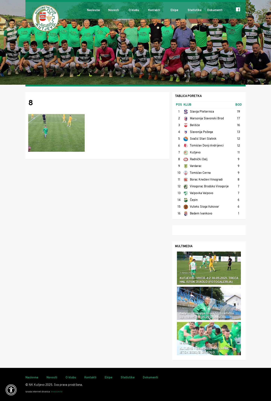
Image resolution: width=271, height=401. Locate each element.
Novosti (113, 10)
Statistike (195, 10)
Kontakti (154, 10)
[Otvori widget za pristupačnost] (11, 389)
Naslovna (93, 10)
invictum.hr (57, 391)
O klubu (134, 10)
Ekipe (174, 10)
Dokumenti (214, 10)
